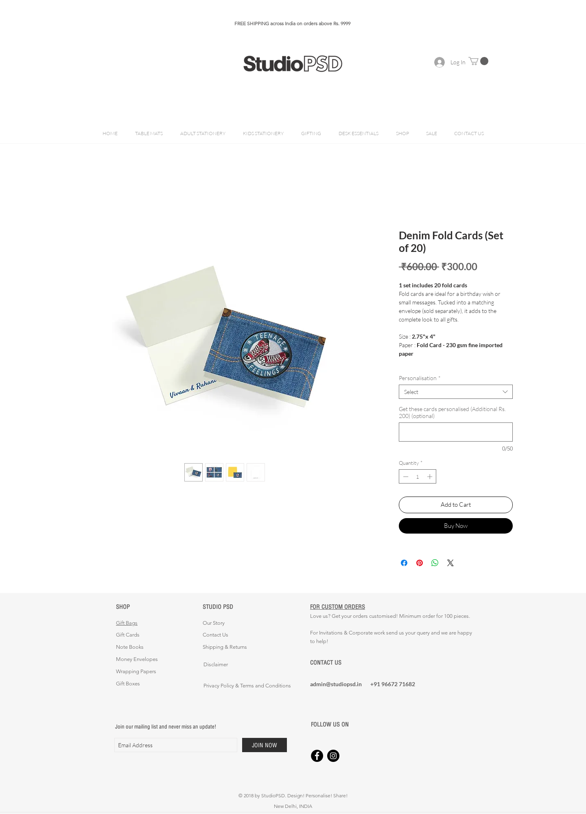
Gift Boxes (128, 684)
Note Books (130, 647)
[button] (478, 61)
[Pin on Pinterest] (419, 563)
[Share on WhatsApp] (435, 563)
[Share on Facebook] (404, 563)
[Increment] (430, 477)
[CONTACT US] (339, 662)
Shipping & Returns (225, 647)
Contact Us (215, 635)
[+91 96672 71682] (399, 684)
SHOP (123, 606)
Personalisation (420, 377)
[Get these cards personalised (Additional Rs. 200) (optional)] (455, 432)
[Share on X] (450, 563)
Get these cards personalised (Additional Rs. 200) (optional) (452, 412)
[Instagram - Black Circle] (333, 756)
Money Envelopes (137, 659)
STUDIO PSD (218, 606)
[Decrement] (405, 477)
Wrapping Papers (136, 671)
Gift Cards (128, 635)
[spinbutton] (418, 477)
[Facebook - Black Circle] (317, 756)
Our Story (214, 623)
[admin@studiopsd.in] (339, 684)
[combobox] (456, 392)
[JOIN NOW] (264, 745)
